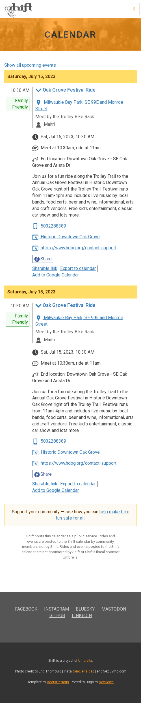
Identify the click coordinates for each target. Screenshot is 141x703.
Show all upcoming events (30, 65)
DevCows (106, 682)
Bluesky (85, 609)
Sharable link (44, 268)
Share (43, 259)
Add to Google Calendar (55, 275)
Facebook (26, 609)
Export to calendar (78, 268)
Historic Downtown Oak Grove (66, 236)
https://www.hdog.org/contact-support (74, 247)
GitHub (57, 615)
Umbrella (85, 661)
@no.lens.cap (83, 671)
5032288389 (49, 226)
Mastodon (113, 609)
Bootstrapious (58, 682)
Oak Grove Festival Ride (65, 90)
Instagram (56, 609)
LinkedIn (82, 615)
